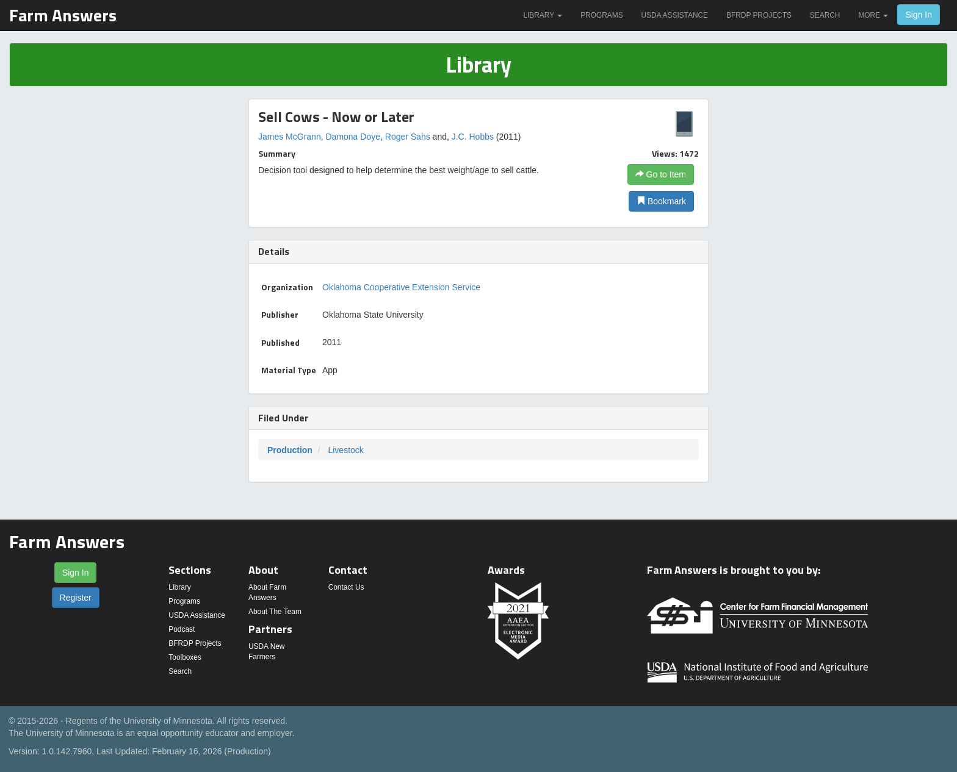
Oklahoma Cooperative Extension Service (401, 287)
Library (542, 15)
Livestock (345, 450)
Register (76, 597)
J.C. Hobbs (473, 136)
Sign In (918, 15)
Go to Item (660, 174)
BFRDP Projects (759, 15)
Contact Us (346, 587)
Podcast (181, 629)
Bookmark (661, 201)
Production (289, 450)
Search (825, 15)
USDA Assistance (674, 15)
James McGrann (289, 136)
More (873, 15)
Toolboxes (184, 657)
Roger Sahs (407, 136)
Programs (601, 15)
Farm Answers (63, 15)
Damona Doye (352, 136)
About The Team (275, 611)
